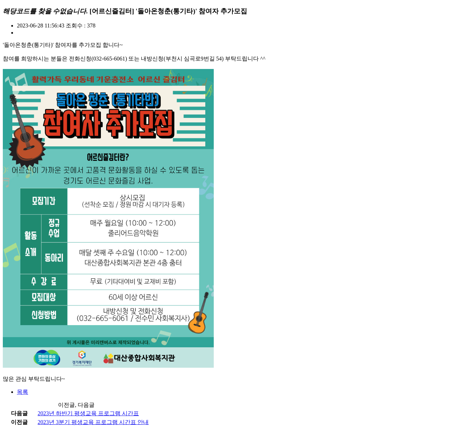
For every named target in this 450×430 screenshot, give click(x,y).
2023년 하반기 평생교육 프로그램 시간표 (88, 413)
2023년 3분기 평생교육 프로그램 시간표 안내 (93, 422)
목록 (22, 392)
